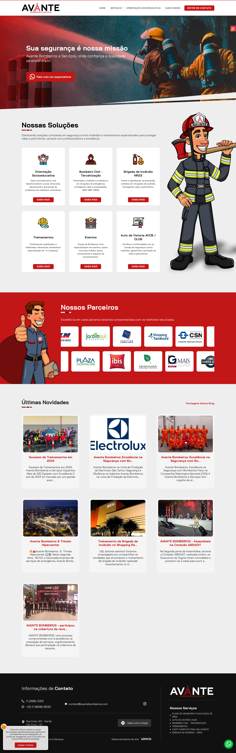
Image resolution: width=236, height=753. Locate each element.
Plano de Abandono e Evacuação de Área (192, 715)
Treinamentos (179, 726)
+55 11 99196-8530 (38, 707)
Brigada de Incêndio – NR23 (187, 732)
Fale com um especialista (54, 83)
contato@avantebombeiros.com (88, 704)
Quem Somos (172, 7)
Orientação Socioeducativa (143, 7)
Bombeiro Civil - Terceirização (189, 723)
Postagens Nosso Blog (200, 403)
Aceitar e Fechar (25, 745)
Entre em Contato (199, 8)
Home (102, 7)
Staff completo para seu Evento (190, 729)
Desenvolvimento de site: (125, 739)
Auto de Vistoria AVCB (184, 720)
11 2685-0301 (35, 701)
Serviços (116, 7)
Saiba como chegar (137, 722)
